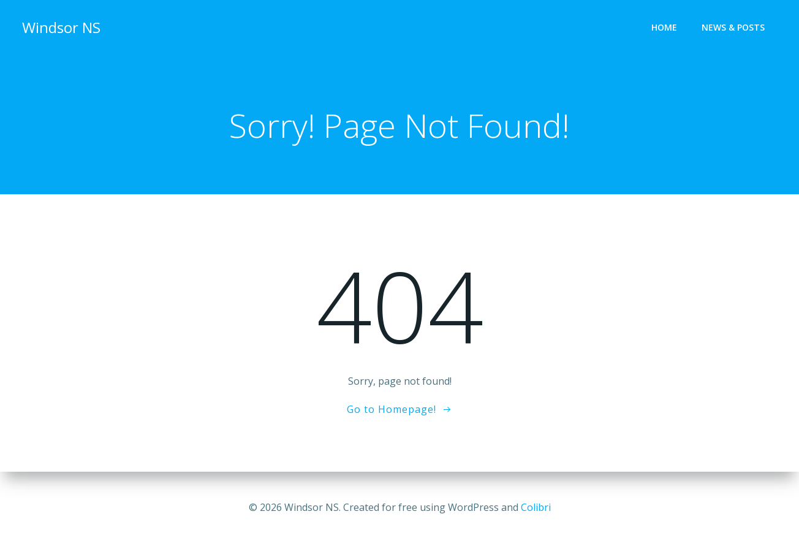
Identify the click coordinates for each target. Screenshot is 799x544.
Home (664, 28)
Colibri (536, 507)
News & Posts (733, 28)
